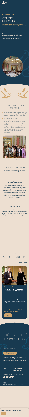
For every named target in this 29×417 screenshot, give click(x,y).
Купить (8, 315)
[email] (15, 348)
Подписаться (10, 353)
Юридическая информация (8, 384)
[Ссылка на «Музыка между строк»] (14, 292)
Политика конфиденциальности (7, 383)
